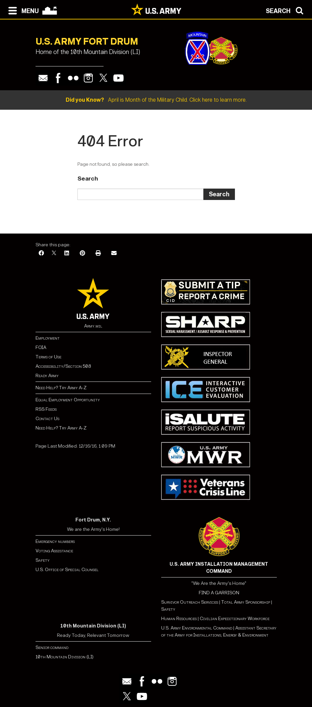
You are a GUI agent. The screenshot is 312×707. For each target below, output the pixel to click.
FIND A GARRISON (219, 593)
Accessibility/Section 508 (63, 366)
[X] (54, 253)
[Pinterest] (82, 253)
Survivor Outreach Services (189, 602)
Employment (48, 338)
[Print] (98, 253)
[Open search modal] (286, 10)
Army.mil (93, 326)
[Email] (114, 253)
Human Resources (179, 618)
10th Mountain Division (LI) (64, 657)
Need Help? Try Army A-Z (61, 388)
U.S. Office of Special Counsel (67, 569)
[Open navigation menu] (22, 10)
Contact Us (47, 418)
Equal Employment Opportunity (68, 400)
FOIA (41, 347)
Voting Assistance (54, 551)
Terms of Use (48, 357)
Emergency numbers (55, 541)
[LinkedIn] (66, 253)
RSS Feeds (46, 409)
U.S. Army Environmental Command (196, 628)
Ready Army (47, 375)
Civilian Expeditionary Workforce (234, 618)
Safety (43, 560)
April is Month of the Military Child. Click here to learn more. (156, 100)
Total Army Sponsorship (245, 602)
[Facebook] (41, 253)
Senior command (52, 647)
